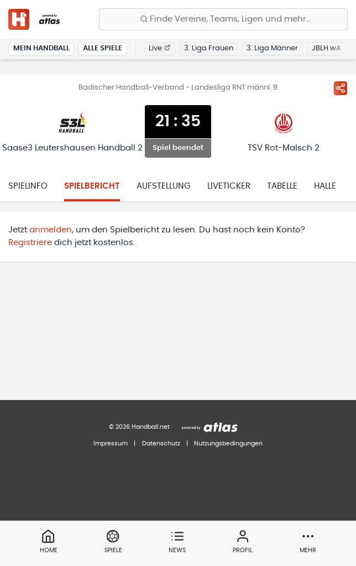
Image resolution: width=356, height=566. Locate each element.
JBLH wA (326, 48)
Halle (325, 186)
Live (159, 48)
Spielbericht (92, 186)
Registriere (30, 242)
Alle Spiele (102, 48)
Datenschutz (161, 443)
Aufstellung (164, 186)
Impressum (110, 443)
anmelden (50, 230)
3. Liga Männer (272, 48)
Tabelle (282, 186)
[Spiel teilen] (340, 88)
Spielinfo (28, 186)
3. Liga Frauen (208, 48)
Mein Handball (41, 48)
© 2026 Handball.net (139, 427)
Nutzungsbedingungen (228, 443)
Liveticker (228, 186)
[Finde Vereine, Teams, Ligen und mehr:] (223, 19)
